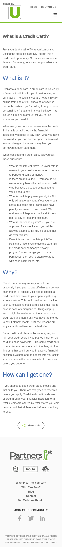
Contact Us (48, 7)
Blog (33, 7)
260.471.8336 (33, 542)
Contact (31, 496)
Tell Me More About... (31, 500)
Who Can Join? (31, 487)
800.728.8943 (50, 542)
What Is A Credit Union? (31, 483)
